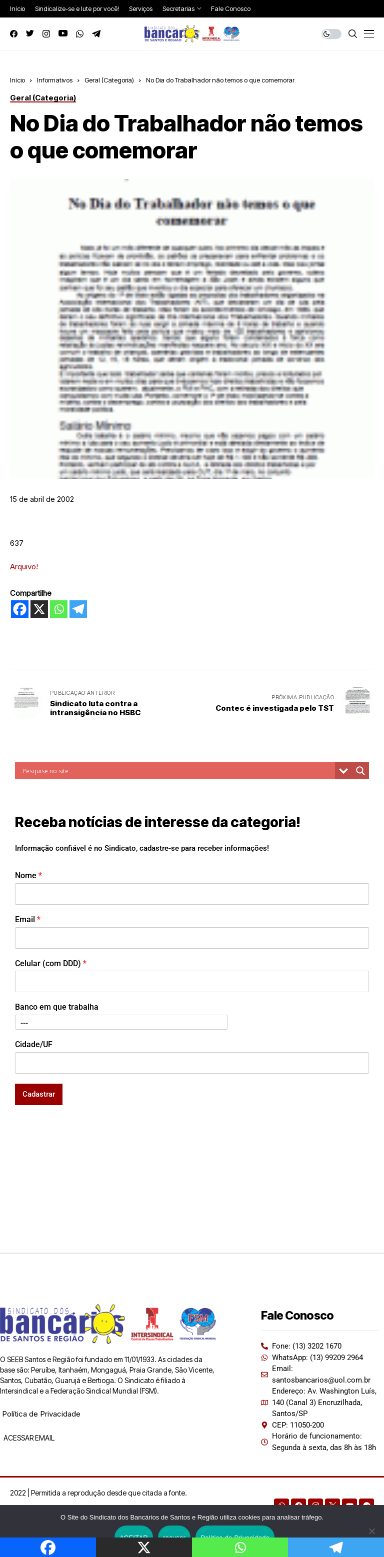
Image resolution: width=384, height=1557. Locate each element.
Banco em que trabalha (56, 1007)
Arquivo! (24, 566)
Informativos (54, 80)
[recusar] (371, 1531)
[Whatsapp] (59, 609)
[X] (39, 609)
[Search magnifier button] (360, 770)
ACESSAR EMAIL (28, 1438)
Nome (28, 875)
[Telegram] (78, 609)
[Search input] (177, 770)
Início (17, 80)
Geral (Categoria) (109, 80)
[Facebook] (19, 609)
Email (27, 919)
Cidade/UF (33, 1044)
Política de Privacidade (41, 1414)
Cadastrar (38, 1094)
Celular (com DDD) (50, 963)
